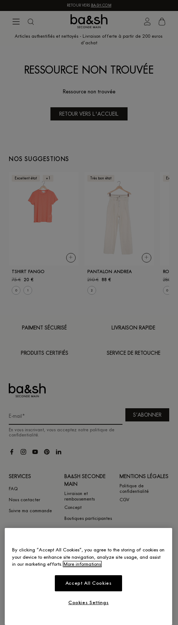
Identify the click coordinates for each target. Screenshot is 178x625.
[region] (88, 576)
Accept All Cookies (88, 583)
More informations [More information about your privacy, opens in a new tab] (82, 564)
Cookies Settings (88, 602)
